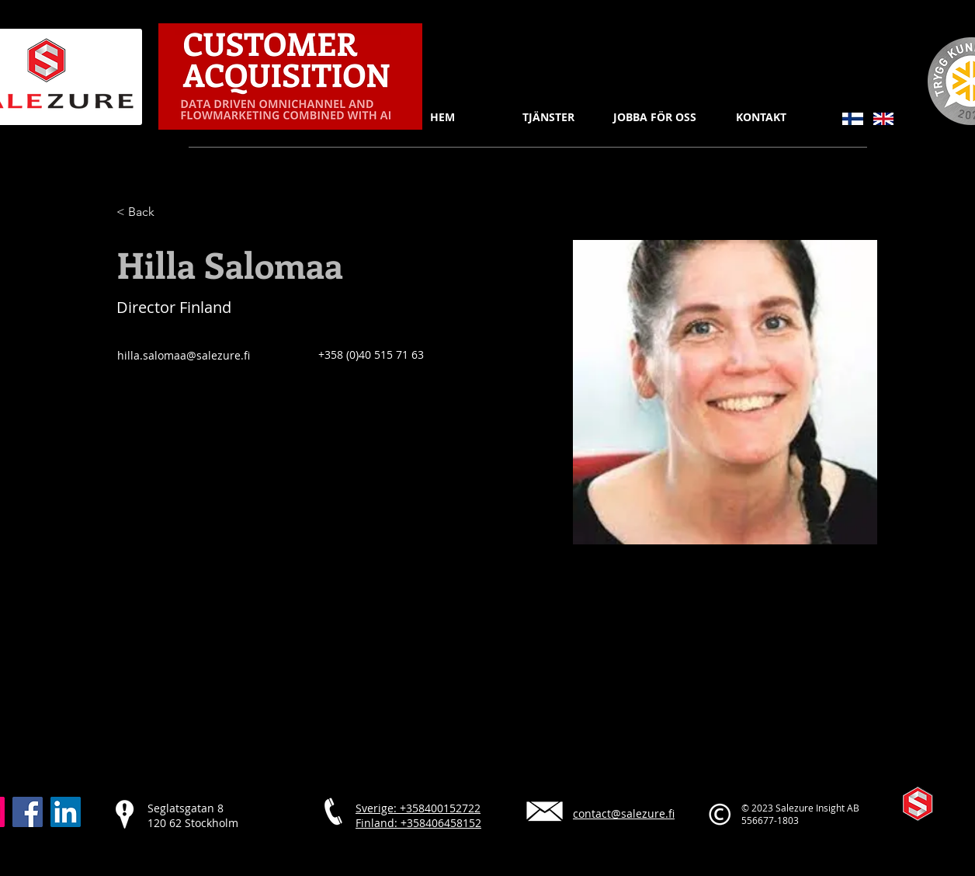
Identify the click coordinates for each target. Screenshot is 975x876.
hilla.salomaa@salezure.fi (183, 355)
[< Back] (147, 212)
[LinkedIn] (65, 812)
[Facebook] (27, 812)
